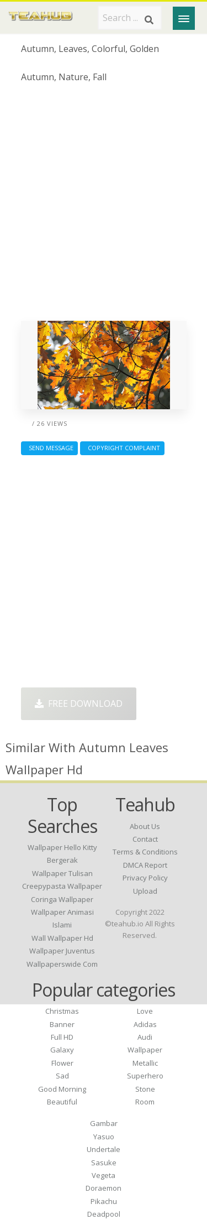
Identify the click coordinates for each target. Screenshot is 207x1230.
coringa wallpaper (62, 899)
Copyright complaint (122, 448)
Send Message (49, 448)
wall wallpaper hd (62, 938)
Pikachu (104, 1201)
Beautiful (62, 1102)
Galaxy (62, 1050)
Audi (144, 1037)
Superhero (145, 1076)
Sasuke (103, 1163)
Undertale (103, 1149)
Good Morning (62, 1089)
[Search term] (130, 18)
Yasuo (103, 1137)
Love (145, 1011)
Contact (145, 839)
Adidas (145, 1024)
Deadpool (103, 1214)
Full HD (62, 1037)
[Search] (149, 20)
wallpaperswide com (62, 964)
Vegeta (103, 1175)
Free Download (79, 703)
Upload (145, 891)
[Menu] (184, 18)
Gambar (104, 1123)
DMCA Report (145, 865)
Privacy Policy (145, 878)
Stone (145, 1089)
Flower (62, 1063)
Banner (62, 1024)
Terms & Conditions (145, 852)
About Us (145, 826)
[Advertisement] (103, 206)
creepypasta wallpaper (62, 886)
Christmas (62, 1011)
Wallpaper (145, 1050)
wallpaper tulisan (62, 873)
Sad (62, 1076)
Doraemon (103, 1188)
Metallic (145, 1063)
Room (145, 1102)
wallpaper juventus (62, 951)
